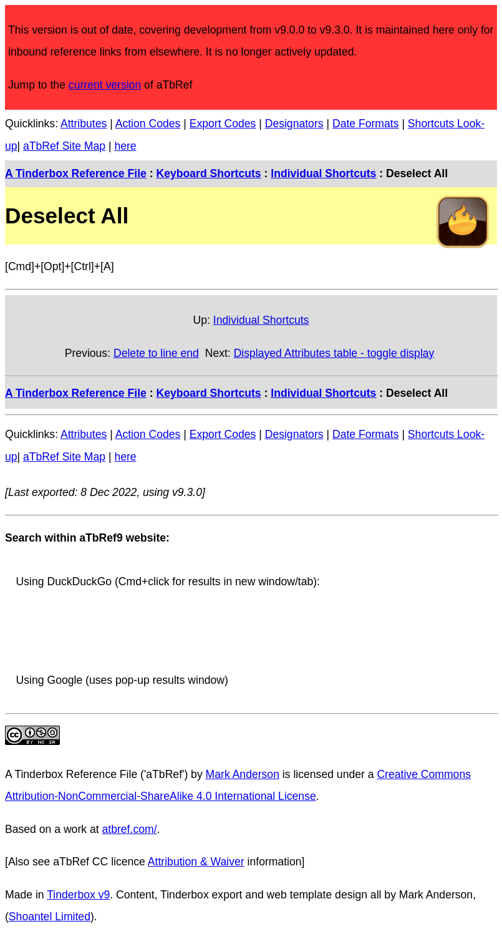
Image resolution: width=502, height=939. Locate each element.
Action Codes (148, 123)
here (125, 146)
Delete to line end (156, 353)
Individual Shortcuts (323, 173)
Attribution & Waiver (196, 861)
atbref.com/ (129, 829)
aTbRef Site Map (64, 146)
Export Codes (223, 123)
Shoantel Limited (49, 916)
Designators (294, 123)
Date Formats (365, 123)
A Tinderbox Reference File (76, 173)
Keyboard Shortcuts (208, 173)
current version (105, 85)
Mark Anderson (242, 774)
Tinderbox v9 (78, 894)
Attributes (83, 123)
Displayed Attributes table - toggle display (334, 353)
